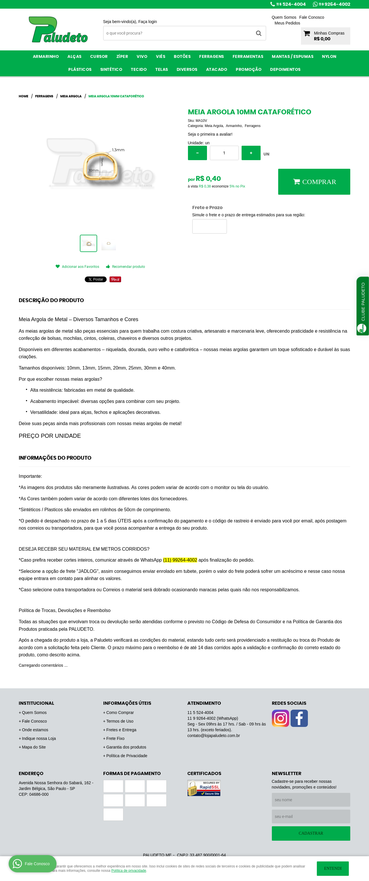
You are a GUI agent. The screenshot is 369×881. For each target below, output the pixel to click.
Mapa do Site (34, 747)
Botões (182, 57)
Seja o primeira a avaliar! (210, 134)
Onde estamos (35, 729)
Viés (160, 57)
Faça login (147, 21)
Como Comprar (120, 712)
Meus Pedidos (287, 23)
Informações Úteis (127, 703)
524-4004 (291, 4)
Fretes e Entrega (121, 729)
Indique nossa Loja (39, 738)
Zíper (122, 57)
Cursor (99, 57)
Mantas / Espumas (292, 57)
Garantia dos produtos (126, 747)
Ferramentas (248, 57)
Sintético (111, 70)
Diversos (187, 70)
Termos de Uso (119, 721)
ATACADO (216, 70)
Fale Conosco (311, 17)
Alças (74, 57)
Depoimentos (285, 70)
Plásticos (80, 70)
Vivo (142, 57)
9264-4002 (334, 4)
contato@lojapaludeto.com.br (213, 735)
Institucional (36, 703)
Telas (161, 70)
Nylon (329, 57)
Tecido (139, 70)
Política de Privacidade (126, 755)
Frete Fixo (115, 738)
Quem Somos (284, 17)
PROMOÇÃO (248, 70)
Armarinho (46, 57)
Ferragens (211, 57)
